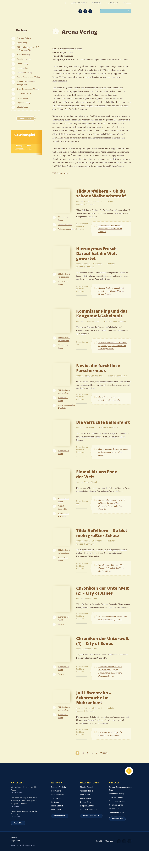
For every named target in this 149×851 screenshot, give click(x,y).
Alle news (18, 823)
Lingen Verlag (22, 68)
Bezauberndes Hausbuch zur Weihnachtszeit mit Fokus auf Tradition (110, 228)
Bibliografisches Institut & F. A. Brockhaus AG (28, 48)
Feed (80, 11)
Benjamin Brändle (87, 806)
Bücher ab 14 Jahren (63, 618)
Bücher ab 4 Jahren (63, 218)
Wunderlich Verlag (116, 794)
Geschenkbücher (65, 225)
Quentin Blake (85, 802)
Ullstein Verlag (22, 107)
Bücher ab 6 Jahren (63, 346)
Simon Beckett (57, 806)
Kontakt (97, 841)
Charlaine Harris (57, 795)
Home (66, 3)
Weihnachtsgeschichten (67, 229)
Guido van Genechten (89, 810)
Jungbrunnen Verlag (117, 801)
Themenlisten (112, 3)
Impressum (15, 841)
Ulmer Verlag (22, 43)
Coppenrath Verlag (24, 73)
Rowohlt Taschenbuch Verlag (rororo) (26, 83)
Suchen (129, 11)
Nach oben (129, 771)
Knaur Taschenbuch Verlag (28, 89)
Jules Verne (55, 798)
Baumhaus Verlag (24, 59)
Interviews (96, 3)
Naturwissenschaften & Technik (66, 406)
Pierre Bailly (56, 810)
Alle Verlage (26, 118)
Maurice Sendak (86, 787)
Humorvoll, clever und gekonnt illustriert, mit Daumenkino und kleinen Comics (111, 291)
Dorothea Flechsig (58, 787)
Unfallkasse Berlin (24, 93)
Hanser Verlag (22, 98)
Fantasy (61, 624)
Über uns (107, 841)
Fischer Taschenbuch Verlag (28, 77)
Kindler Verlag (22, 64)
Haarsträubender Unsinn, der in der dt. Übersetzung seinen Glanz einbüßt (113, 452)
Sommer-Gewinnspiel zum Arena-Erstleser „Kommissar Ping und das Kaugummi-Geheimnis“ (25, 800)
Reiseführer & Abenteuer (63, 514)
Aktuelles (127, 3)
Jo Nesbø (55, 802)
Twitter (90, 11)
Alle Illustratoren (91, 816)
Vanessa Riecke (86, 791)
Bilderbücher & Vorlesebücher (64, 275)
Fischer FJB (114, 809)
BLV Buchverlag (23, 55)
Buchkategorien (78, 3)
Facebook (85, 11)
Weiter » (104, 752)
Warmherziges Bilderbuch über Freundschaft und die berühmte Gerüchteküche (111, 568)
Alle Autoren (59, 816)
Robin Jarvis (56, 791)
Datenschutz (16, 837)
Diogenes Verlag (23, 103)
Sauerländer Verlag (116, 812)
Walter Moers (85, 798)
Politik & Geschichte (62, 507)
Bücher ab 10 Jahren (63, 452)
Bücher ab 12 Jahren (63, 500)
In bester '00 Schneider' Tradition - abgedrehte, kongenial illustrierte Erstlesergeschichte (112, 345)
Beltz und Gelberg (24, 38)
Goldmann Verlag (116, 805)
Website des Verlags (61, 173)
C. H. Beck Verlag (116, 797)
